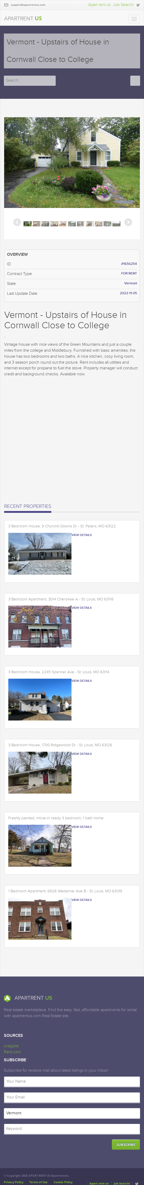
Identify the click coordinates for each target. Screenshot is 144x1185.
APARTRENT (23, 18)
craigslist (11, 1046)
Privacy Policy (13, 1182)
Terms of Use (38, 1182)
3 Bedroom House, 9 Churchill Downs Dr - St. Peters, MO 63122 (62, 526)
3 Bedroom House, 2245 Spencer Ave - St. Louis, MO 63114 (58, 672)
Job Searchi (123, 4)
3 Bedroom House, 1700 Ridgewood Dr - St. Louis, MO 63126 (60, 745)
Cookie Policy (63, 1182)
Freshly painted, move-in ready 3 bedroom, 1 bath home (56, 818)
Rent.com (12, 1052)
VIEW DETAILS (81, 535)
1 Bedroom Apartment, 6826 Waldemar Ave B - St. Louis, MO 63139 (65, 891)
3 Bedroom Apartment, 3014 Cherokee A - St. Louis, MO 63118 (60, 599)
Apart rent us (99, 4)
